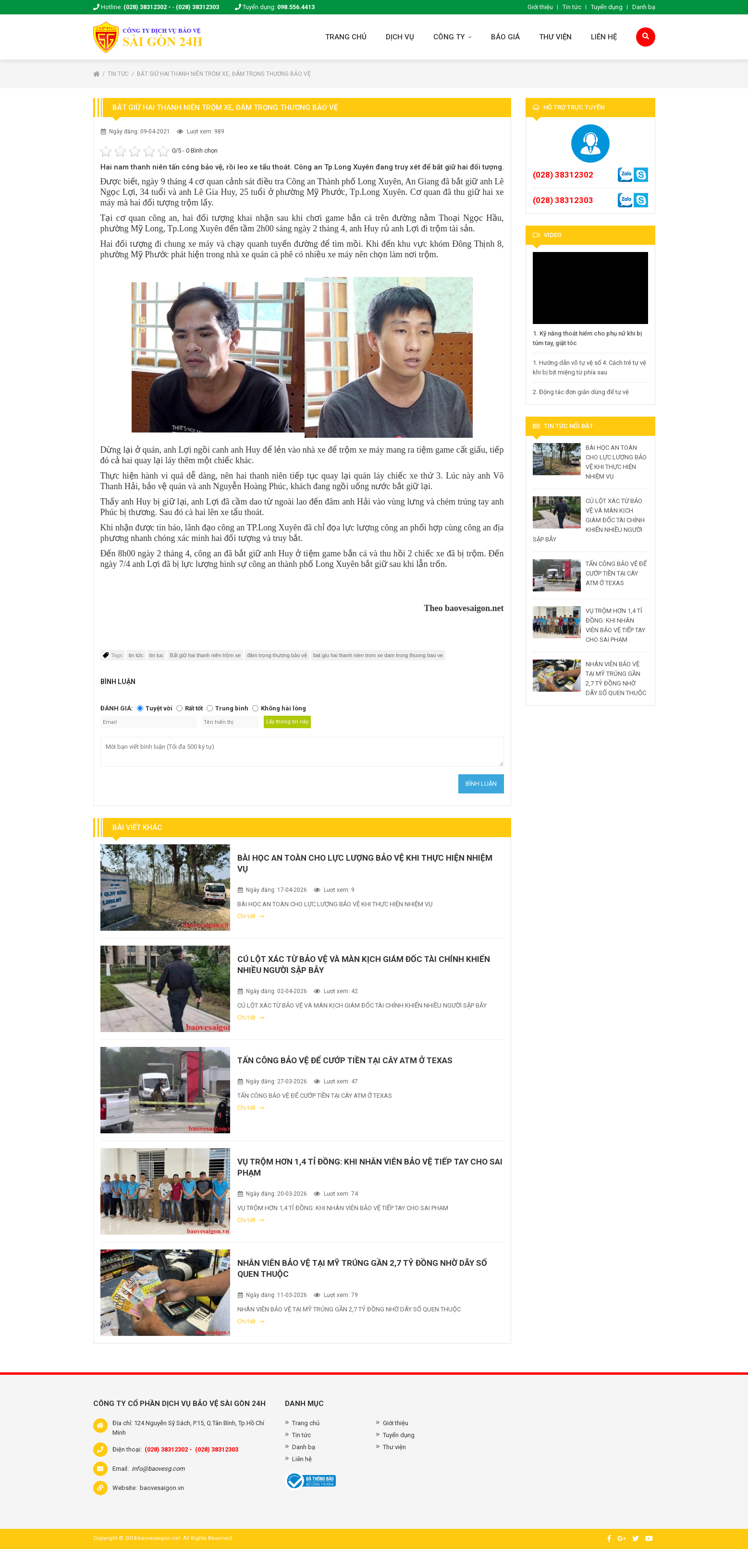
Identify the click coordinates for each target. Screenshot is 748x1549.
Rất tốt (194, 708)
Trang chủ (346, 37)
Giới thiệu (540, 7)
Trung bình (231, 708)
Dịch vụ (400, 37)
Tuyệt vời (159, 708)
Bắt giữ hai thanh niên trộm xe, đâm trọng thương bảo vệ (224, 74)
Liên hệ (604, 37)
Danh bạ (643, 7)
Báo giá (505, 37)
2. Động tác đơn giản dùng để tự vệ (581, 392)
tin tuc (156, 655)
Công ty (452, 37)
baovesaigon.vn (162, 1487)
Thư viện (555, 37)
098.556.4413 (296, 7)
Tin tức (572, 7)
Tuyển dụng (607, 7)
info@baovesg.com (158, 1468)
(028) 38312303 (197, 7)
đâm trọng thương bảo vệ (277, 655)
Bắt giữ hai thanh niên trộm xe (205, 655)
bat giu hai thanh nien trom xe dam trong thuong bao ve (378, 655)
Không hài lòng (283, 708)
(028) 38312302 (563, 175)
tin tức (136, 655)
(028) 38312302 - (147, 7)
